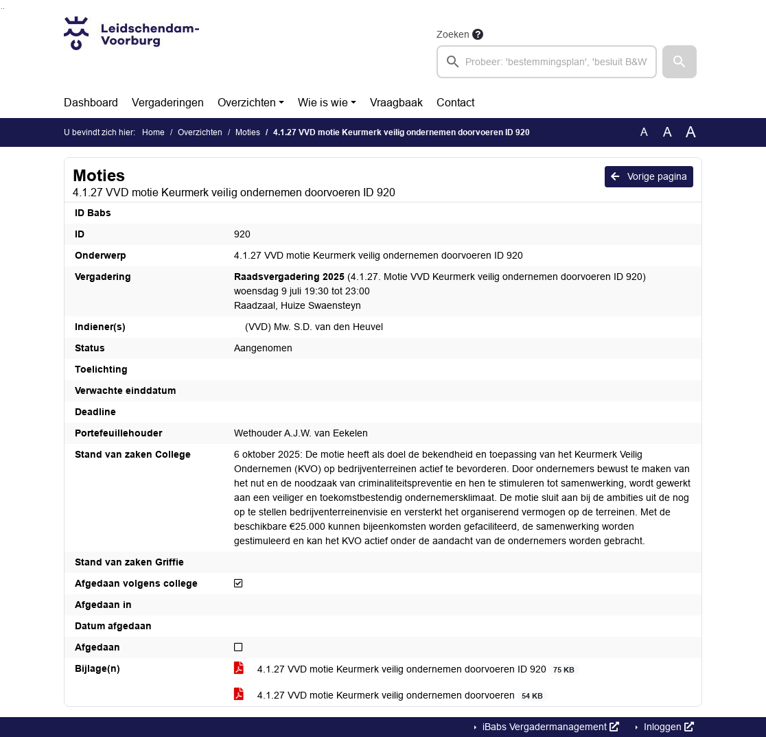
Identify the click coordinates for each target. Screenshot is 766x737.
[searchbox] (547, 61)
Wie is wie (323, 102)
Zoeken (453, 34)
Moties (247, 132)
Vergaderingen (168, 102)
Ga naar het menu (3, 8)
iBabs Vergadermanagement (549, 726)
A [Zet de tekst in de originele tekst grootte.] (644, 132)
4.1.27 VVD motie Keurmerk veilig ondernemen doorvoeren (391, 695)
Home (153, 132)
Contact (455, 102)
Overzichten (247, 102)
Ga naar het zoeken (1, 8)
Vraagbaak (396, 102)
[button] (679, 61)
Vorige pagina (649, 176)
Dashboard (91, 102)
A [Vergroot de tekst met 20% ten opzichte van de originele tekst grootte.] (667, 132)
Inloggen (667, 726)
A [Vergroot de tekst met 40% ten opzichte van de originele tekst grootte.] (691, 132)
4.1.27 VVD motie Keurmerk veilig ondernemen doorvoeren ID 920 (406, 669)
